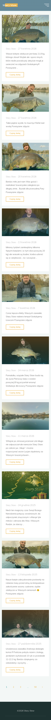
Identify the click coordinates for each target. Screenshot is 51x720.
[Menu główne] (46, 5)
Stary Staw (10, 5)
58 (35, 687)
